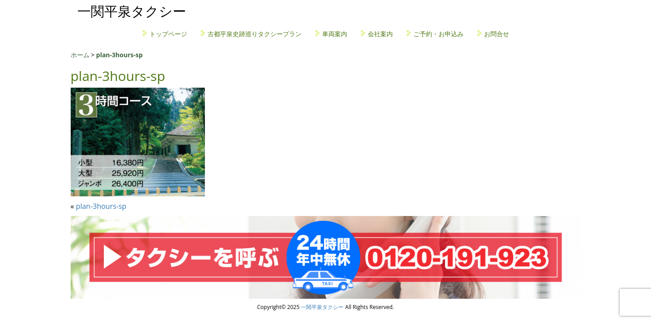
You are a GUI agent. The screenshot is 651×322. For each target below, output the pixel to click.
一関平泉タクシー (131, 11)
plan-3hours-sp (101, 206)
